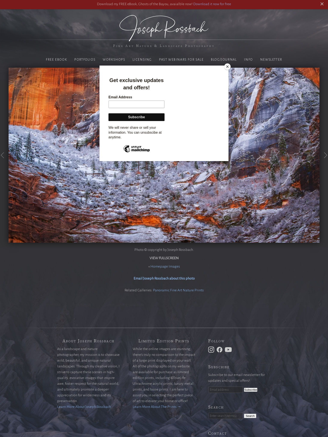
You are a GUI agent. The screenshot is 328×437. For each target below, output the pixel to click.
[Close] (227, 66)
